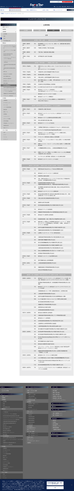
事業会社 (4, 43)
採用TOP (54, 420)
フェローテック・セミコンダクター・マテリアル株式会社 (10, 90)
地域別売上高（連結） (32, 398)
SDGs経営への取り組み (57, 398)
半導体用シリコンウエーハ (9, 123)
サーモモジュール (7, 102)
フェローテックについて (7, 394)
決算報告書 (30, 424)
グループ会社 (5, 130)
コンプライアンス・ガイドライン (59, 400)
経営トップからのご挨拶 (32, 390)
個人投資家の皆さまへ (31, 427)
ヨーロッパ (6, 139)
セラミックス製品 (7, 118)
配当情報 (30, 407)
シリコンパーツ (7, 116)
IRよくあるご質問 (31, 431)
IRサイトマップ (30, 439)
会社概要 (5, 33)
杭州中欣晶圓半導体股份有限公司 (10, 87)
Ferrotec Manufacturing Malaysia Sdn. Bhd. (8, 54)
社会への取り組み (56, 394)
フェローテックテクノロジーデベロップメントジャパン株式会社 (10, 46)
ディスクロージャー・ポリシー (33, 440)
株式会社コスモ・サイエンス (9, 80)
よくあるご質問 (57, 6)
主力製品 (4, 98)
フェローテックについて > (11, 13)
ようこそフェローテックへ (7, 388)
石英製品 (5, 114)
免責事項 (29, 442)
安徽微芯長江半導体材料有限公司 (10, 93)
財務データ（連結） (32, 394)
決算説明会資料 (31, 416)
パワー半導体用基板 (7, 107)
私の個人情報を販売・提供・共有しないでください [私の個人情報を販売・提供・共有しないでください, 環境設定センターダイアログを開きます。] (55, 484)
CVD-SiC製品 (6, 120)
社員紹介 (54, 422)
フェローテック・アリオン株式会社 (10, 51)
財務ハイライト (30, 392)
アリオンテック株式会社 (8, 95)
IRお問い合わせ (30, 437)
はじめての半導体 (5, 390)
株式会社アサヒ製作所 (8, 74)
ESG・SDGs (55, 387)
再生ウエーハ (6, 127)
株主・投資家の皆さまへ (32, 387)
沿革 (4, 38)
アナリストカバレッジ (32, 409)
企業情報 (4, 31)
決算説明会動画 (31, 418)
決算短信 (30, 414)
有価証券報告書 (31, 422)
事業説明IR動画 (31, 420)
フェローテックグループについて (59, 411)
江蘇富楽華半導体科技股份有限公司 (10, 65)
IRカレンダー (29, 411)
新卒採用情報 (55, 424)
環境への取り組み (56, 392)
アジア (5, 134)
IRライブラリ (30, 413)
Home (3, 387)
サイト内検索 (70, 9)
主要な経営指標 (31, 396)
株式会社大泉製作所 (7, 78)
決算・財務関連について (33, 433)
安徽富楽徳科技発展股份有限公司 (10, 69)
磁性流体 (5, 109)
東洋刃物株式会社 (7, 76)
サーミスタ (6, 104)
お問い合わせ (70, 6)
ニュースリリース (56, 403)
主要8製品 (5, 100)
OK (55, 488)
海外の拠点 (6, 83)
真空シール (6, 111)
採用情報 (64, 6)
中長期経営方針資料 (31, 400)
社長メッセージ (6, 27)
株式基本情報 (31, 405)
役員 (4, 36)
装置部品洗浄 (6, 125)
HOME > (3, 13)
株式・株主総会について (33, 435)
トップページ (30, 388)
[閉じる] (71, 485)
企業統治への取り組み (57, 396)
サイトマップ (9, 6)
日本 (4, 132)
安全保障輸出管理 (7, 40)
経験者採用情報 (56, 427)
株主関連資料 (30, 426)
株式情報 (29, 401)
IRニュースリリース (31, 429)
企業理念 (4, 29)
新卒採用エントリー (57, 425)
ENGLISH (3, 6)
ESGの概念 (55, 390)
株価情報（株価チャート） (33, 403)
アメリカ (5, 137)
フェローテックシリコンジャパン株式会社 (10, 61)
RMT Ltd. (5, 71)
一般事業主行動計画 (57, 429)
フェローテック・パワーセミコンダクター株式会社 (10, 58)
